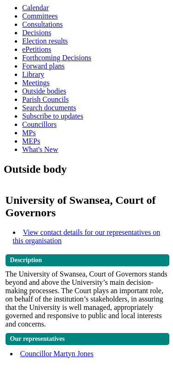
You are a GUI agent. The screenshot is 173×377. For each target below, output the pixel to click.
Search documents (49, 108)
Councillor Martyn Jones (57, 354)
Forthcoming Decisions (56, 58)
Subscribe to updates (52, 116)
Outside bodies (44, 91)
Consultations (42, 24)
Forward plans (43, 66)
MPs (29, 133)
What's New (40, 149)
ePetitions (36, 49)
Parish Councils (45, 99)
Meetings (36, 83)
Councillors (39, 124)
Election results (45, 41)
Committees (40, 16)
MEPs (31, 141)
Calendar (35, 8)
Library (33, 74)
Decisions (36, 33)
